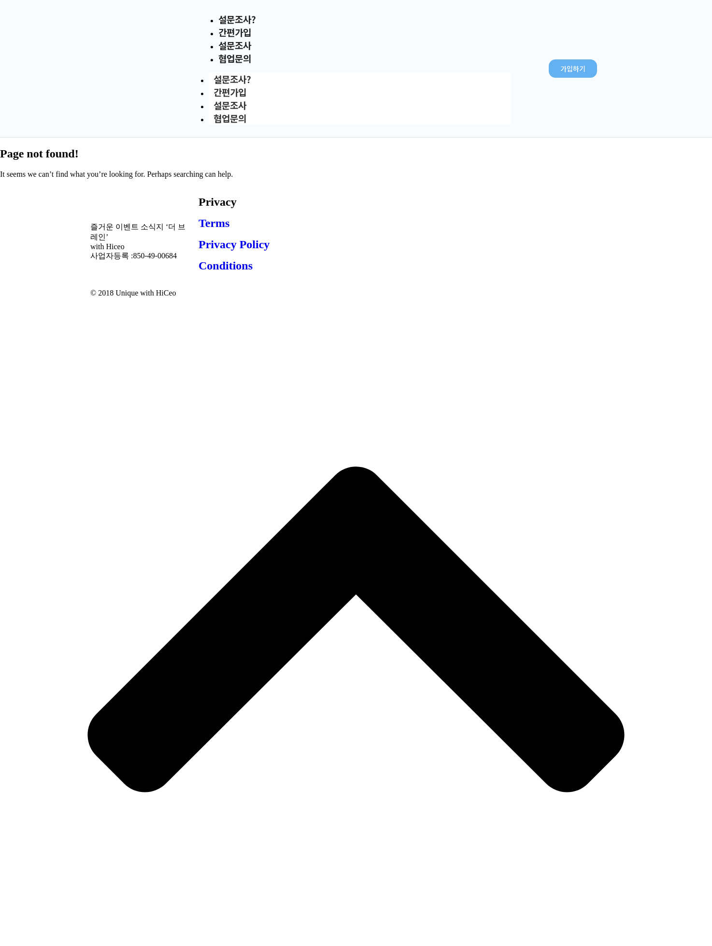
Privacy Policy (234, 244)
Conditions (226, 265)
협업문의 (234, 58)
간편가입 (230, 92)
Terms (214, 223)
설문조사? (232, 78)
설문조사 (230, 105)
